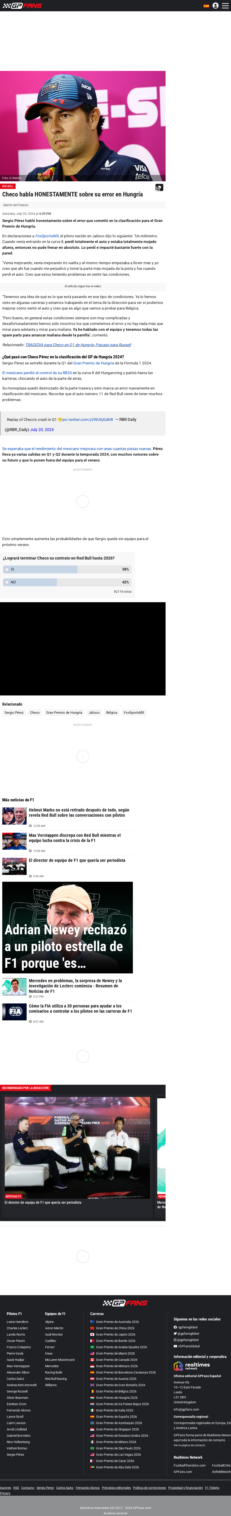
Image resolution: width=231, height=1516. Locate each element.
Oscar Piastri (16, 1341)
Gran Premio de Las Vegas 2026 (115, 1454)
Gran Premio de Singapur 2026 (114, 1429)
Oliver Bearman (17, 1397)
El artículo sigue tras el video (83, 286)
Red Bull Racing (56, 1379)
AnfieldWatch (221, 1472)
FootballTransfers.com (190, 1465)
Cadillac (50, 1341)
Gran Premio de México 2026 (113, 1442)
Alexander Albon (18, 1372)
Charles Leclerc (17, 1328)
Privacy (5, 1493)
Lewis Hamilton (17, 1322)
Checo (35, 713)
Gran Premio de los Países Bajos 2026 (119, 1404)
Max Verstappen (18, 1366)
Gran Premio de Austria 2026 (113, 1379)
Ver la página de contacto (189, 1445)
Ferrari (49, 1347)
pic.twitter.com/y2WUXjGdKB (87, 419)
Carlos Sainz (15, 1379)
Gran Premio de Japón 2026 (112, 1334)
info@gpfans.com (186, 1409)
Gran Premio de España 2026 (113, 1416)
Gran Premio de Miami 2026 (112, 1353)
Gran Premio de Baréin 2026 (112, 1341)
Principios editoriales (116, 1488)
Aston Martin (54, 1328)
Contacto (27, 1488)
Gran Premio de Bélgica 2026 (113, 1391)
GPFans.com (183, 1472)
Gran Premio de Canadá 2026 (113, 1360)
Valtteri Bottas (17, 1448)
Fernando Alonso (19, 1410)
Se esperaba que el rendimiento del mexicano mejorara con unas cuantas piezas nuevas (76, 448)
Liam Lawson (16, 1423)
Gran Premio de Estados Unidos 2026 (119, 1435)
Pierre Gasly (15, 1353)
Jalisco (94, 713)
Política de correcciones (149, 1488)
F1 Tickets (212, 1488)
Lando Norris (16, 1334)
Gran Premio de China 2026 (112, 1328)
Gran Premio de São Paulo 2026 (115, 1448)
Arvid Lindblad (17, 1429)
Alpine (49, 1322)
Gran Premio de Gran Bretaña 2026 (117, 1385)
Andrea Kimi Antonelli (22, 1385)
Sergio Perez (45, 1488)
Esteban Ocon (16, 1404)
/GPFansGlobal (187, 1346)
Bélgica (111, 713)
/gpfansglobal (185, 1327)
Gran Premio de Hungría (93, 363)
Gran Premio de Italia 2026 (111, 1410)
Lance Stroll (15, 1416)
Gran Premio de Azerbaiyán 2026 (116, 1423)
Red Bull (7, 186)
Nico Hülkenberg (18, 1442)
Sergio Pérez (14, 713)
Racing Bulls (53, 1372)
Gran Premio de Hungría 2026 (114, 1397)
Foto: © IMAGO (11, 178)
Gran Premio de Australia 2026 (114, 1322)
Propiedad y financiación (185, 1488)
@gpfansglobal (186, 1333)
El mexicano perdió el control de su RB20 (37, 373)
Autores (5, 1488)
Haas (49, 1353)
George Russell (17, 1391)
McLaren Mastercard (59, 1360)
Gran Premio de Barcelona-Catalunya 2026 (123, 1372)
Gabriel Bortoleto (18, 1435)
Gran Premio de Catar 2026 (112, 1461)
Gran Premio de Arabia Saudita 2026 (118, 1347)
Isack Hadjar (15, 1360)
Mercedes (52, 1366)
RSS (16, 1488)
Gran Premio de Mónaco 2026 (114, 1366)
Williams (51, 1385)
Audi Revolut (54, 1334)
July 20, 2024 (42, 429)
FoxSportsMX (47, 236)
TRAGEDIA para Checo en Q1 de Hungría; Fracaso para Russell (78, 345)
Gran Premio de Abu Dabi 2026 (114, 1467)
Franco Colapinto (19, 1347)
